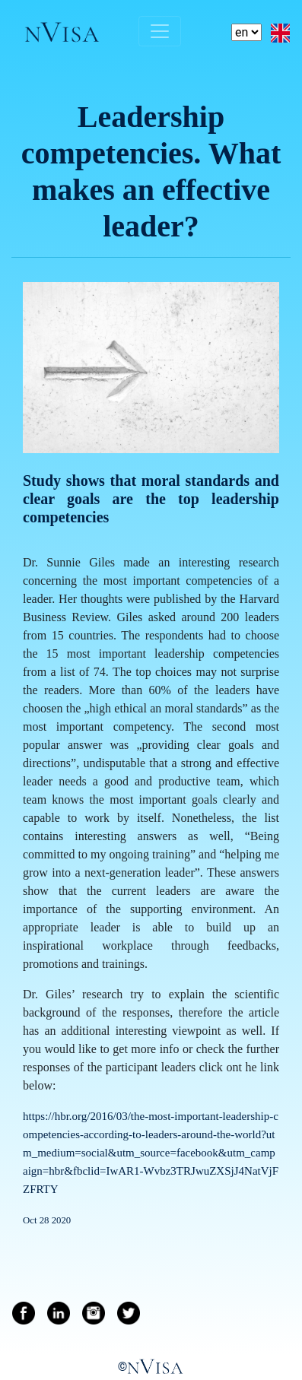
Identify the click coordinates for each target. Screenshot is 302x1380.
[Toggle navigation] (159, 31)
